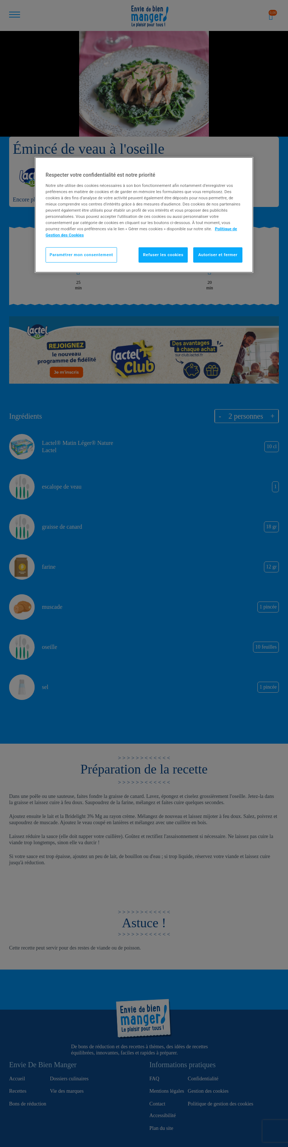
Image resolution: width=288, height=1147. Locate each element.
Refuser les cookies (163, 254)
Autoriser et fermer (218, 254)
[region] (144, 215)
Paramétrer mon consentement (81, 254)
